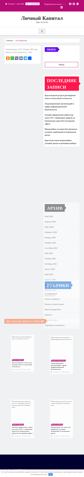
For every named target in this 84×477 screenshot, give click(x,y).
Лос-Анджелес (21, 40)
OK (51, 474)
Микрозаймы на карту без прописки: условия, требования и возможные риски (61, 132)
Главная (9, 40)
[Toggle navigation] (42, 31)
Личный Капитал (42, 18)
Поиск (51, 49)
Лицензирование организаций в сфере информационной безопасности (59, 107)
